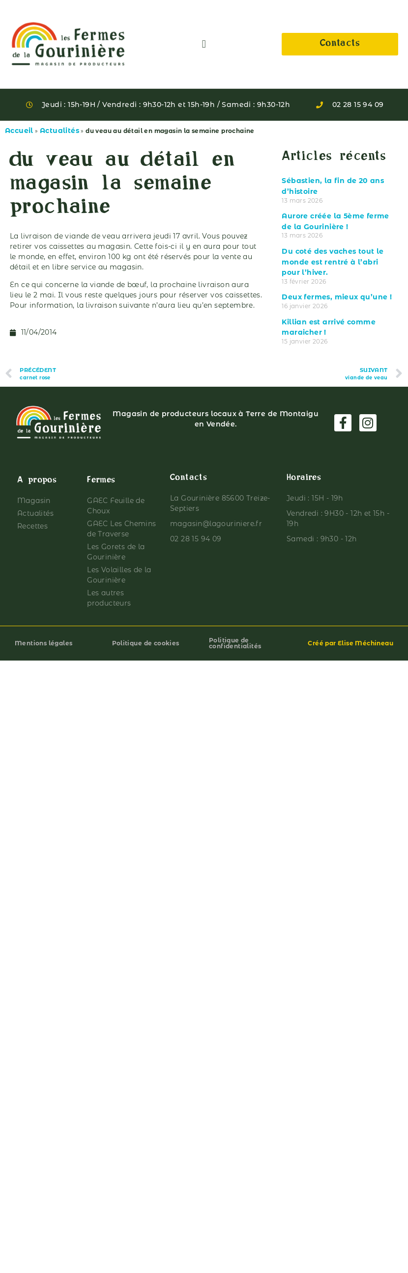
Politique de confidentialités (235, 643)
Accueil (19, 130)
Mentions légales (43, 643)
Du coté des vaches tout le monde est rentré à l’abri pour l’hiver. (332, 262)
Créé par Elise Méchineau (350, 643)
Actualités (59, 130)
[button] (203, 44)
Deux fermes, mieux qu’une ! (337, 296)
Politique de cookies (145, 643)
